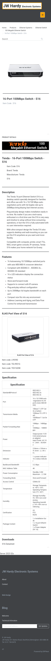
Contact (5, 584)
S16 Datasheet (8, 544)
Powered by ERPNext (41, 651)
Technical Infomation (9, 621)
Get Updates (42, 626)
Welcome (5, 616)
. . (48, 133)
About (4, 579)
